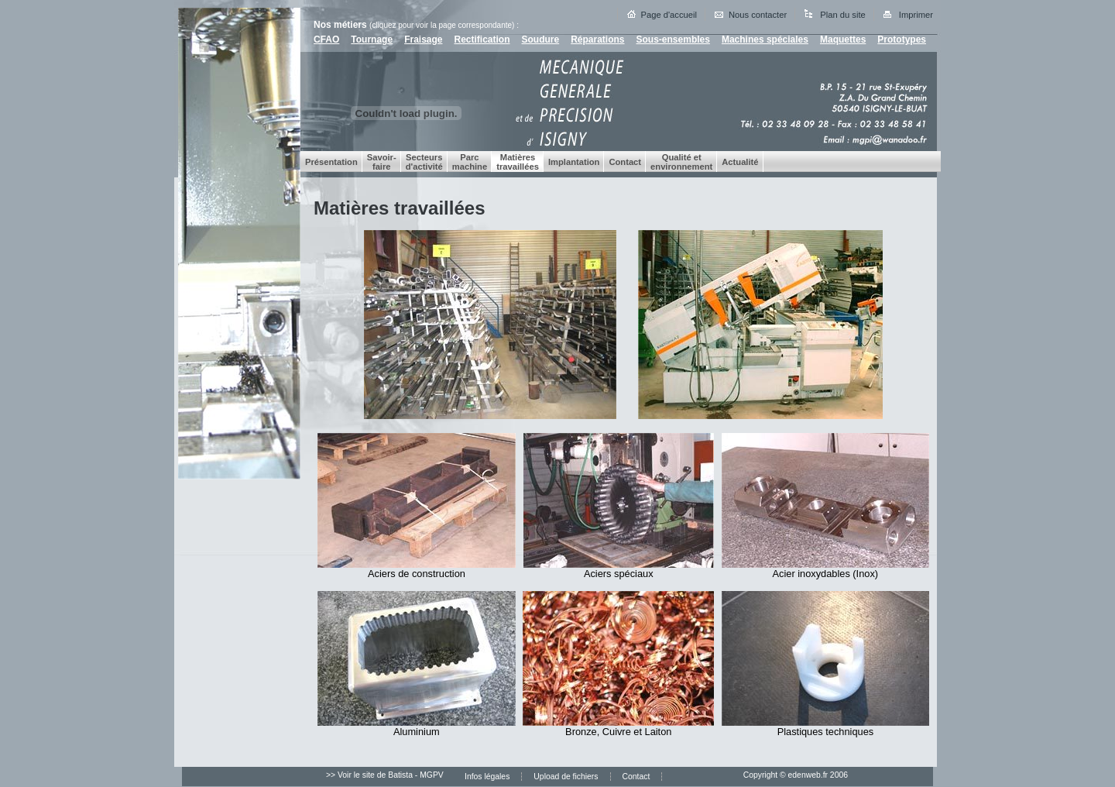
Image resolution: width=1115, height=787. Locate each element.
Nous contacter (758, 14)
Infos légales (487, 776)
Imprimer (916, 14)
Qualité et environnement (681, 162)
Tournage (372, 39)
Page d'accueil (669, 14)
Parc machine (469, 162)
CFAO (326, 39)
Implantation (574, 162)
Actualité (740, 162)
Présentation (331, 162)
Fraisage (423, 39)
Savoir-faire (381, 162)
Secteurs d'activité (424, 162)
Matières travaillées (517, 162)
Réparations (597, 39)
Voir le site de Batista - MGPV (391, 775)
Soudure (541, 39)
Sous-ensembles (673, 39)
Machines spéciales (765, 39)
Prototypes (901, 39)
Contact (625, 162)
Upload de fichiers (565, 776)
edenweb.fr (808, 775)
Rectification (481, 39)
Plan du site (842, 14)
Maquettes (843, 39)
